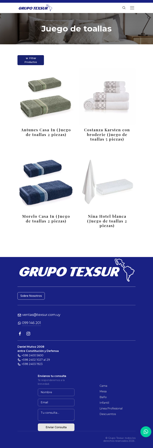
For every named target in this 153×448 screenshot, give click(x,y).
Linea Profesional (111, 408)
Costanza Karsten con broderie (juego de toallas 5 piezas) (107, 134)
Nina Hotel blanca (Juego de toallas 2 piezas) (107, 221)
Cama (103, 385)
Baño (103, 397)
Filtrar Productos (30, 60)
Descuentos (108, 414)
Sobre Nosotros (31, 295)
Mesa (103, 391)
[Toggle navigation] (132, 7)
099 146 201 (31, 323)
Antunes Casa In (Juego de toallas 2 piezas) (46, 132)
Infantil (104, 402)
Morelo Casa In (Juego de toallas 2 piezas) (46, 218)
